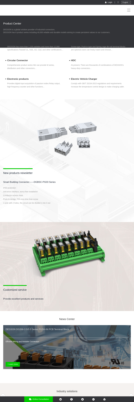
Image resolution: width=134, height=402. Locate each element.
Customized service (15, 289)
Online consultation (38, 399)
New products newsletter (18, 172)
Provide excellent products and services (23, 299)
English (126, 2)
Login (109, 2)
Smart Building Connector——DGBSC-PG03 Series (29, 182)
